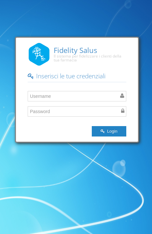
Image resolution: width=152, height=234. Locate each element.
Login (109, 131)
